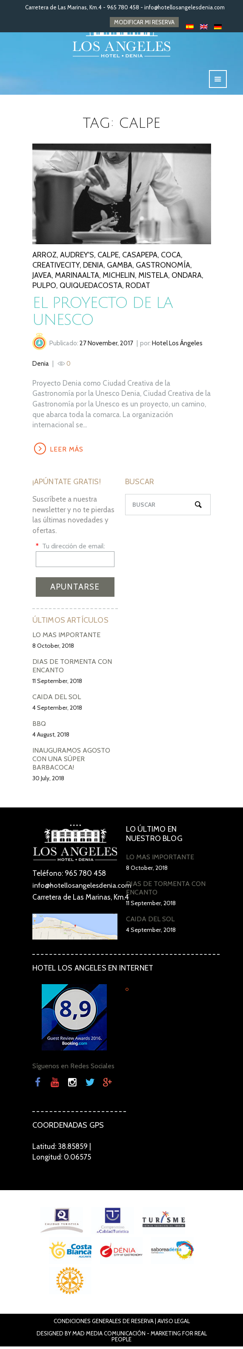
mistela (153, 277)
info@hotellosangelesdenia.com (184, 7)
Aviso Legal (173, 1323)
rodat (138, 287)
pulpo (44, 287)
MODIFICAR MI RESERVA (144, 22)
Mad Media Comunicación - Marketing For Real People (139, 1338)
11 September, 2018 (57, 684)
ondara (187, 277)
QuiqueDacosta (91, 287)
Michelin (119, 277)
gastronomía (163, 266)
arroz (44, 256)
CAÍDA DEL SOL (56, 700)
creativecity (56, 266)
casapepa (139, 256)
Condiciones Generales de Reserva (104, 1323)
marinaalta (77, 277)
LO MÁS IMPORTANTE (66, 638)
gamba (119, 266)
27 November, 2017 (106, 345)
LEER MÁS (67, 451)
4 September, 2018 (57, 710)
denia (93, 266)
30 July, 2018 (48, 781)
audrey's (77, 256)
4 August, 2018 (50, 737)
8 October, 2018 (53, 648)
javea (41, 277)
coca (171, 256)
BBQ (39, 726)
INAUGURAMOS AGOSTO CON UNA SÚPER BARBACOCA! (71, 761)
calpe (108, 256)
